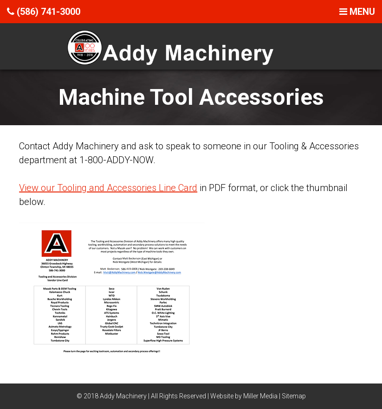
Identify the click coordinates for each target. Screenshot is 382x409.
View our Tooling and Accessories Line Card (108, 187)
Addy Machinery (123, 396)
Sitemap (294, 396)
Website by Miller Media (244, 396)
